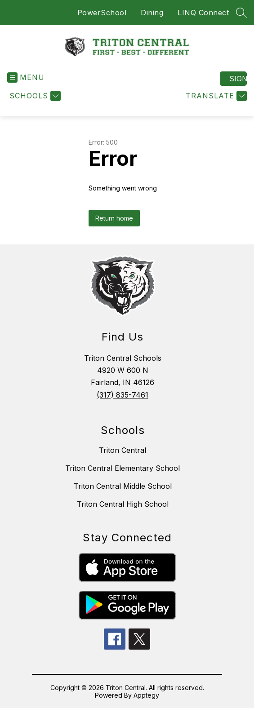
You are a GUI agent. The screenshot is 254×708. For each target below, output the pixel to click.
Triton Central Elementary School (122, 468)
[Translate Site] (215, 96)
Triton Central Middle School (123, 486)
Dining (152, 12)
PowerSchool (102, 12)
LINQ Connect (203, 12)
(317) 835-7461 (122, 394)
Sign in (238, 78)
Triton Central (122, 450)
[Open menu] (26, 77)
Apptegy (146, 695)
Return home (114, 218)
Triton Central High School (123, 504)
